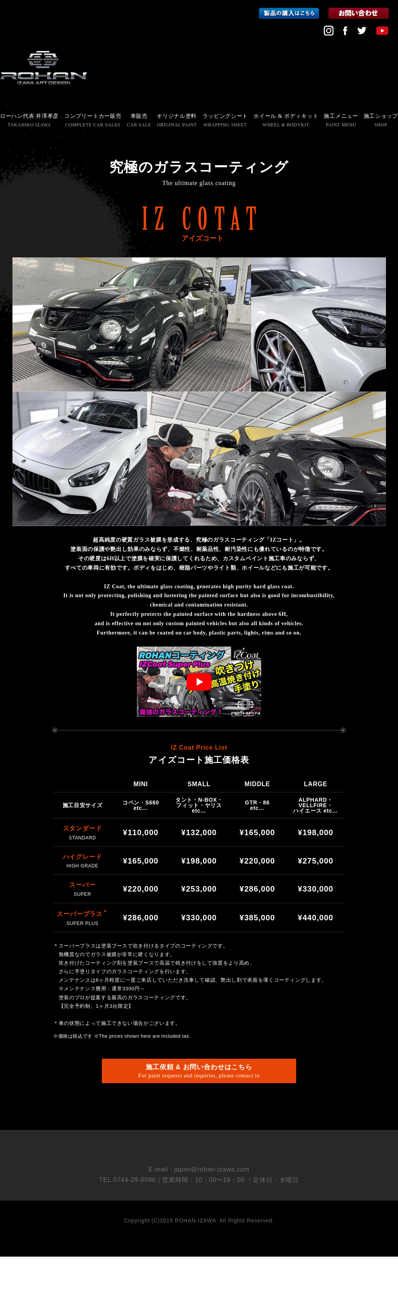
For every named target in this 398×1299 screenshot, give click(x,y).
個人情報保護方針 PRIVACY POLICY (199, 1178)
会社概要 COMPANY (199, 1150)
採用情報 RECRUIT (199, 1164)
